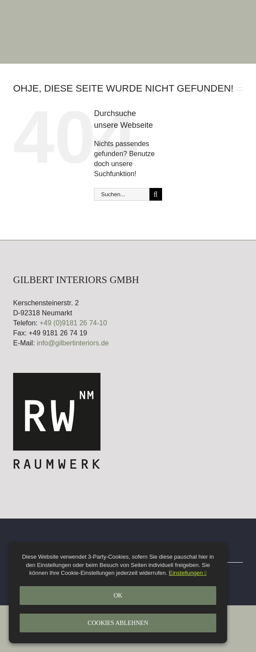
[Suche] (155, 194)
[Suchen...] (121, 194)
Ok (118, 595)
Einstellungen (188, 573)
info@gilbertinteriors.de (73, 343)
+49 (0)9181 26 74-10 (73, 323)
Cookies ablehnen (118, 623)
